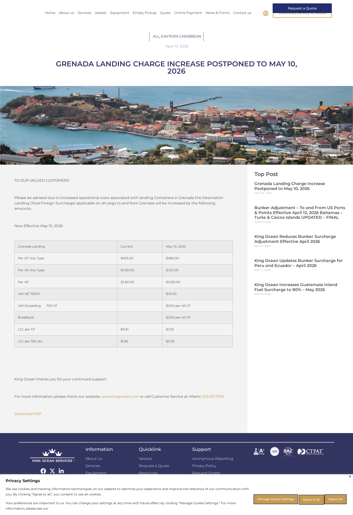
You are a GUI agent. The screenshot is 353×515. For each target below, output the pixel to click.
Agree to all (331, 499)
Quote (165, 21)
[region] (176, 494)
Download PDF (27, 422)
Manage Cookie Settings (257, 499)
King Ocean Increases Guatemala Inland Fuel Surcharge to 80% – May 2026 (295, 295)
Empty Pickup (144, 21)
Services (84, 21)
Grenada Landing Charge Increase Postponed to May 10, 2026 (289, 194)
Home (50, 21)
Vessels (100, 21)
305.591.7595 (213, 405)
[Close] (350, 476)
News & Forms (218, 21)
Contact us (242, 21)
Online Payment (188, 21)
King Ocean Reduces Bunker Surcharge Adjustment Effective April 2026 (295, 247)
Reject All (299, 499)
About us (66, 21)
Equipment (119, 21)
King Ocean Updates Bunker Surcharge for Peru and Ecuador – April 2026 (298, 271)
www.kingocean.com (120, 405)
